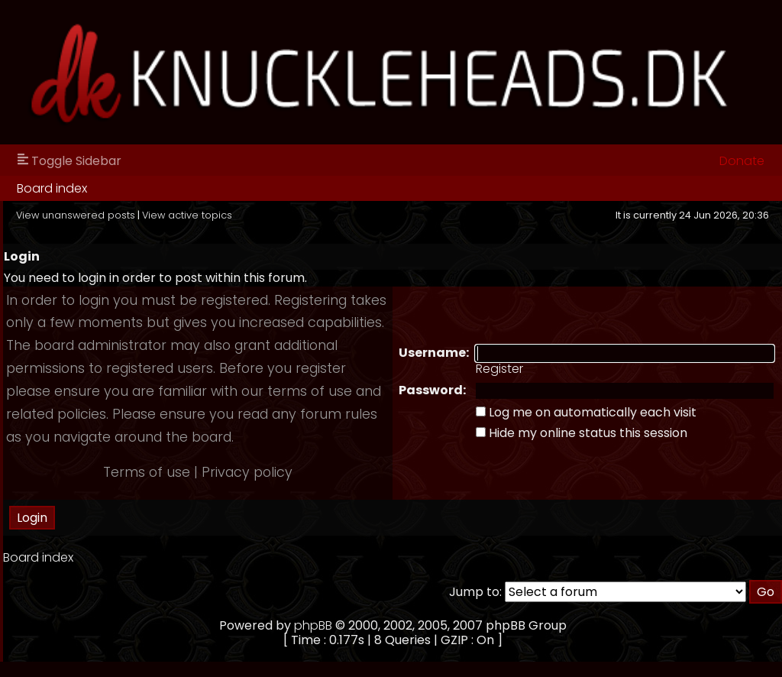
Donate (741, 161)
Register (499, 368)
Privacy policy (247, 472)
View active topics (187, 215)
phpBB (313, 625)
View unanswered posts (75, 215)
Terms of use (146, 472)
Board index (52, 188)
